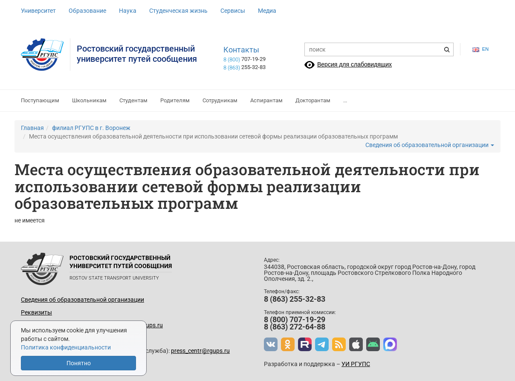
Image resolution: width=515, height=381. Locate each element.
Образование (87, 10)
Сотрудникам (220, 100)
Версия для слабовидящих (354, 64)
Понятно (79, 363)
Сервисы (232, 10)
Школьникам (89, 100)
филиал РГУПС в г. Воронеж (91, 127)
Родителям (175, 100)
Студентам (133, 100)
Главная (32, 127)
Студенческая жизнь (178, 10)
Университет (38, 10)
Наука (127, 10)
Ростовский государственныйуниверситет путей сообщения (137, 53)
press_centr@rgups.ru (200, 350)
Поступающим (40, 100)
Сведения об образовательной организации (429, 144)
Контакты (241, 50)
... (345, 100)
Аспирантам (266, 100)
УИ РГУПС (355, 364)
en (480, 49)
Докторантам (312, 100)
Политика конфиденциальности (66, 347)
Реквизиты (36, 312)
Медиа (267, 10)
